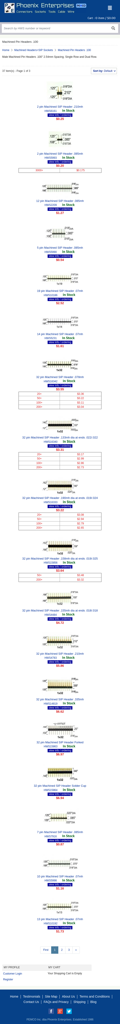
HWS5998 (50, 880)
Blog (93, 1002)
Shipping (79, 1002)
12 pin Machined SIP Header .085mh (60, 201)
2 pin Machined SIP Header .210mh (60, 106)
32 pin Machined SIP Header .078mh (60, 377)
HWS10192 (50, 923)
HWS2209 (50, 205)
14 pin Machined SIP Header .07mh (60, 334)
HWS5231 (50, 338)
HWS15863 (50, 746)
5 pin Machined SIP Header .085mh (60, 247)
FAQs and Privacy (56, 1002)
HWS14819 (50, 703)
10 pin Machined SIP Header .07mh (60, 876)
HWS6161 (50, 111)
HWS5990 (50, 252)
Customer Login (12, 973)
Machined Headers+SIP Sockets (33, 50)
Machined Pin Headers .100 (74, 50)
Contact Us (31, 1002)
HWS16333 (50, 502)
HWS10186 (50, 295)
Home (5, 50)
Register (8, 979)
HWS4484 (50, 614)
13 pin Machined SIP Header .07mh (60, 919)
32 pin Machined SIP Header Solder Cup (60, 785)
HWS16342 (50, 381)
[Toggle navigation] (110, 8)
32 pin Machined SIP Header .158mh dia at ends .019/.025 (60, 558)
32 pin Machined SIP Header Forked (59, 742)
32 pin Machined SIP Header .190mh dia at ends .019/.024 (60, 498)
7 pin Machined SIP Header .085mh (60, 832)
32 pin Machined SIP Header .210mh (60, 653)
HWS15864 (50, 790)
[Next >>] (76, 950)
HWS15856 (50, 562)
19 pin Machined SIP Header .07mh (60, 291)
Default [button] (103, 71)
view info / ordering (60, 115)
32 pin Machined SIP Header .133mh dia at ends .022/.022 (60, 437)
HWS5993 (50, 157)
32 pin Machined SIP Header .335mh (60, 699)
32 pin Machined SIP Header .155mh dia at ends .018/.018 (60, 610)
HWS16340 (50, 441)
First (45, 949)
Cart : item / (102, 18)
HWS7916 (50, 836)
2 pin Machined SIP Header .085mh (60, 153)
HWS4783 (50, 657)
